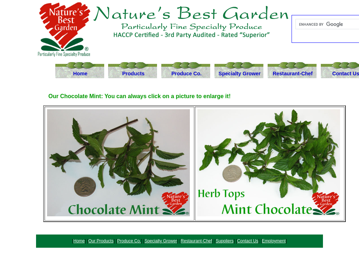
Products (133, 73)
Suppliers (224, 240)
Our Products (101, 240)
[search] (328, 24)
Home (80, 73)
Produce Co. (186, 73)
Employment (274, 240)
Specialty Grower (240, 73)
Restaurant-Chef (293, 73)
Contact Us (247, 240)
